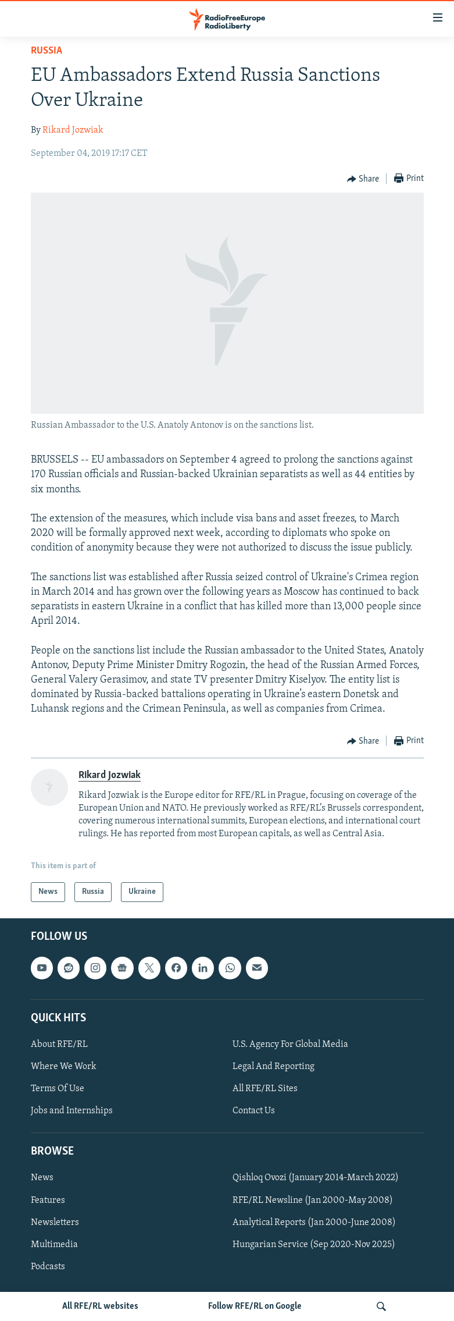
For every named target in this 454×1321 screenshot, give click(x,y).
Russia (46, 50)
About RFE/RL (59, 1044)
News (42, 1178)
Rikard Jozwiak (72, 130)
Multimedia (54, 1244)
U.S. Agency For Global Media (290, 1044)
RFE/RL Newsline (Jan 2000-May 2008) (313, 1200)
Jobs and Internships (72, 1111)
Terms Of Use (57, 1088)
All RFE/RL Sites (265, 1088)
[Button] (363, 179)
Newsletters (55, 1222)
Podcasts (48, 1267)
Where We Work (63, 1066)
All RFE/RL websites (100, 1306)
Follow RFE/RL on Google (255, 1306)
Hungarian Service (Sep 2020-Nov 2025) (314, 1244)
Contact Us (254, 1111)
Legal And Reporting (273, 1066)
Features (48, 1200)
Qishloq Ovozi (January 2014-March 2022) (316, 1178)
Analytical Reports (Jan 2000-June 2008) (314, 1222)
